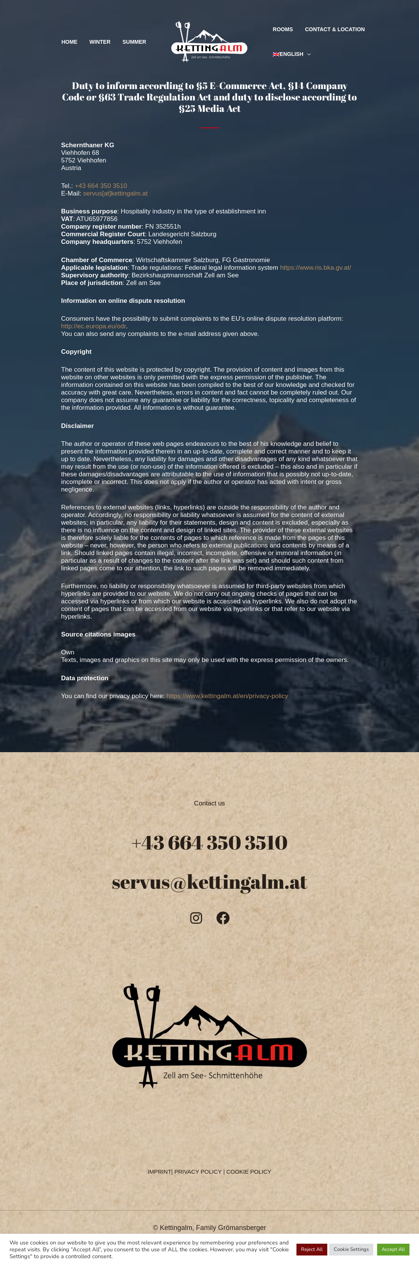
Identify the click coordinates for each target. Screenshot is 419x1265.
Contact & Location (328, 29)
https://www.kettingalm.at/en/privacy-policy (227, 696)
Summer (136, 42)
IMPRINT (160, 1171)
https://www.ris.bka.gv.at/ (315, 267)
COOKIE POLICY (248, 1171)
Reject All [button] (312, 1249)
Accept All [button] (393, 1249)
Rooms (281, 29)
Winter (106, 42)
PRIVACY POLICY (198, 1171)
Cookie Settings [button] (351, 1249)
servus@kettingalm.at (209, 880)
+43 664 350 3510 (101, 185)
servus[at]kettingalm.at (115, 193)
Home (81, 42)
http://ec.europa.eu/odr (93, 326)
